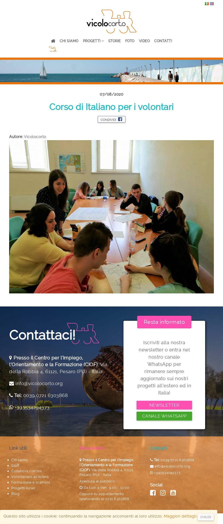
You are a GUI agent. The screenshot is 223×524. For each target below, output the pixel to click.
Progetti (93, 41)
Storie (114, 41)
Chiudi (205, 517)
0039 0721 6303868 (45, 395)
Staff (15, 466)
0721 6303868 (117, 499)
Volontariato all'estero (30, 477)
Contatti (163, 41)
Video (144, 41)
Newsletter (164, 405)
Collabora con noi (26, 471)
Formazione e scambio (30, 482)
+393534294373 (32, 407)
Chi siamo (69, 41)
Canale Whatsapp (164, 416)
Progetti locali (23, 488)
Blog (15, 494)
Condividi (111, 119)
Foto (130, 41)
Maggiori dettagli (180, 516)
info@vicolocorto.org (39, 383)
